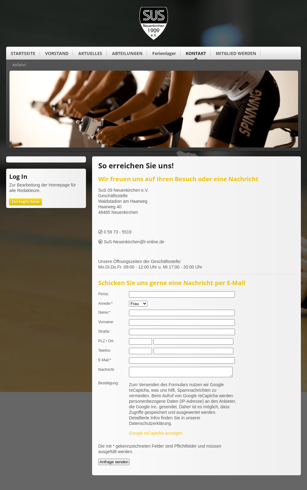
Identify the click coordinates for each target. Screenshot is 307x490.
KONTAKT (196, 53)
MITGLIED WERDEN (236, 53)
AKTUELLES (90, 53)
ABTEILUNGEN (127, 53)
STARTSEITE (23, 53)
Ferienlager (164, 53)
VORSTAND (56, 53)
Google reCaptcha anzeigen (155, 435)
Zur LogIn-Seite (25, 201)
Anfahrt (19, 65)
